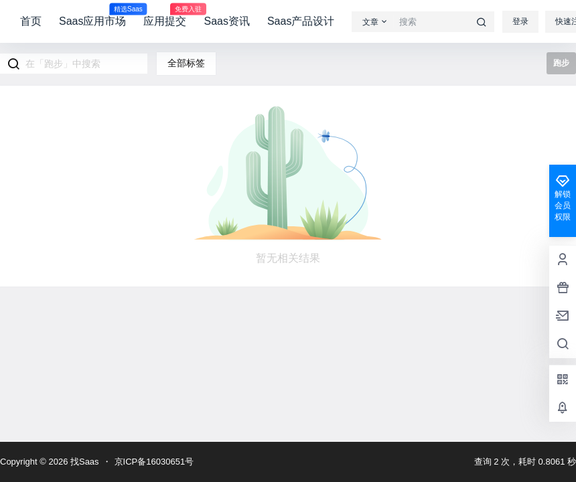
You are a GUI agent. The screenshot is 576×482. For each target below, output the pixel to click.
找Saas (83, 462)
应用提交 (164, 15)
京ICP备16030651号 (154, 462)
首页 (31, 21)
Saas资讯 (226, 21)
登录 (520, 21)
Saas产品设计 (300, 21)
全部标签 (186, 63)
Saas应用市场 (92, 15)
